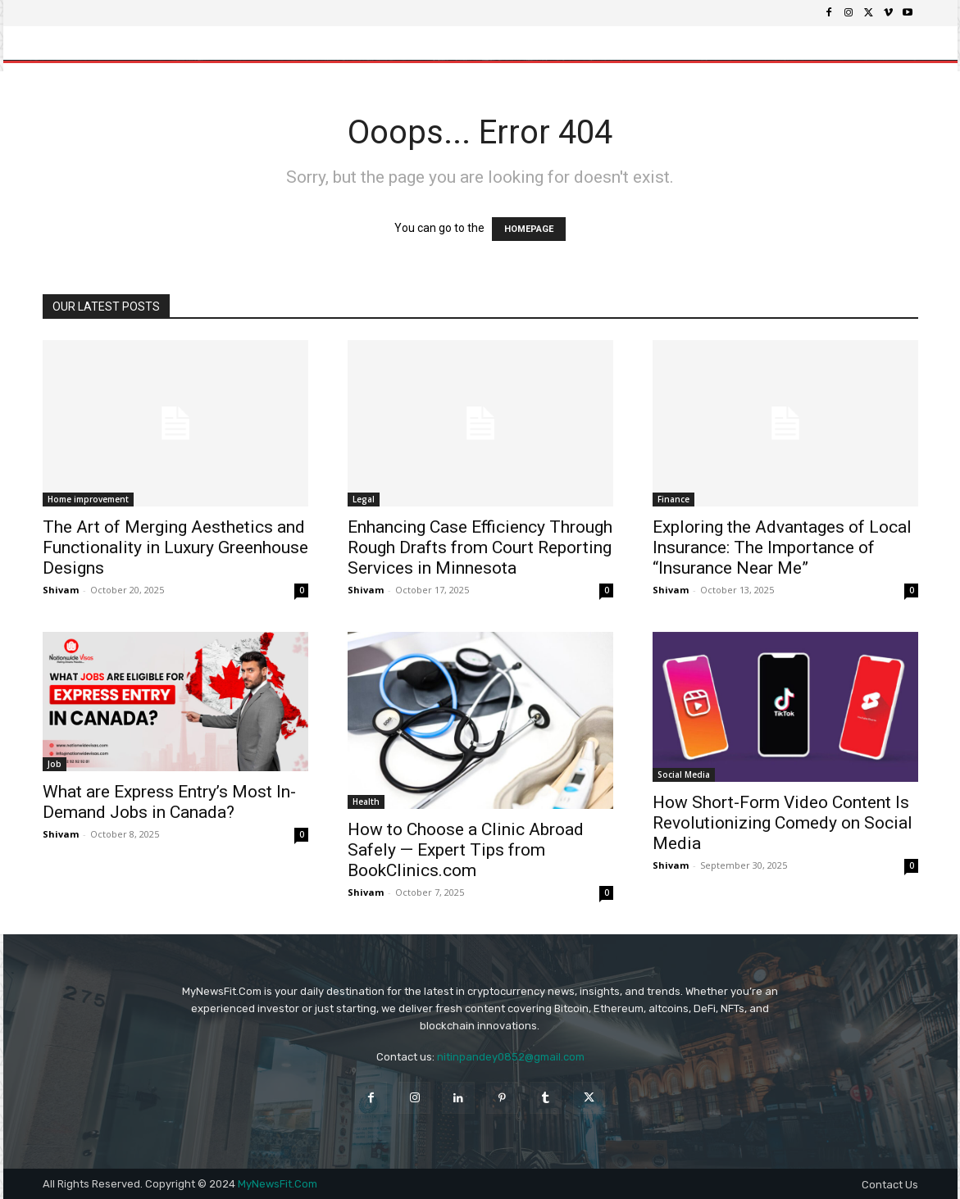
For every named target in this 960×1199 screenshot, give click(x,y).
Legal (364, 499)
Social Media (683, 774)
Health (366, 801)
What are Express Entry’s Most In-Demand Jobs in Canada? (169, 802)
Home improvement (88, 499)
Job (54, 764)
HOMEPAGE (528, 229)
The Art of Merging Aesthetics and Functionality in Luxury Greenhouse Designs (175, 547)
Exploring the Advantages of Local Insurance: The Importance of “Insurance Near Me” (782, 547)
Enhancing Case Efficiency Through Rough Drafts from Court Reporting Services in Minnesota (480, 547)
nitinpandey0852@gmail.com (511, 1057)
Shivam (61, 590)
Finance (673, 499)
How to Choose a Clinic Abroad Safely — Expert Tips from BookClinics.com (466, 850)
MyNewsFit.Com (277, 1184)
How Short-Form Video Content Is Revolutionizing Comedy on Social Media (782, 823)
